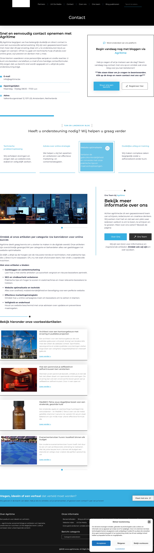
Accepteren (101, 543)
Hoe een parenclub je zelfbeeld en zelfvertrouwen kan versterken (56, 368)
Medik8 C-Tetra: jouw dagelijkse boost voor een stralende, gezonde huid (62, 403)
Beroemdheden (69, 519)
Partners (41, 4)
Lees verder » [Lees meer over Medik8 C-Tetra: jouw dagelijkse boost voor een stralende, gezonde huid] (45, 424)
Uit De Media (55, 4)
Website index (68, 522)
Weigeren (121, 543)
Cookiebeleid (120, 549)
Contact (70, 4)
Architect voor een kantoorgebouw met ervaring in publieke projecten (58, 332)
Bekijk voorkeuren (141, 543)
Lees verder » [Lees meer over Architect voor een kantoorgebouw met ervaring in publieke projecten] (45, 356)
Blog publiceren (112, 4)
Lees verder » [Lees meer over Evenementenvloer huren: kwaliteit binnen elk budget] (45, 459)
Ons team (96, 4)
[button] (149, 522)
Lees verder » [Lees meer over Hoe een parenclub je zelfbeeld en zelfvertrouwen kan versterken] (45, 386)
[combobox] (133, 4)
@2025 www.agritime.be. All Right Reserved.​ (77, 549)
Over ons (83, 4)
